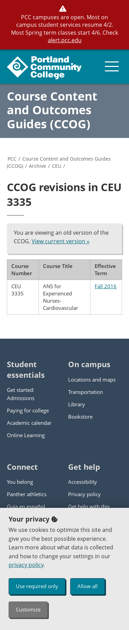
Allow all (87, 586)
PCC (12, 158)
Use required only (37, 586)
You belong (20, 481)
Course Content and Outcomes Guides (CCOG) (52, 110)
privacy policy (26, 565)
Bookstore (80, 416)
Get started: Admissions (20, 393)
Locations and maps (92, 379)
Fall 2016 (106, 286)
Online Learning (26, 435)
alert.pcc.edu (65, 40)
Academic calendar (29, 422)
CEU (56, 166)
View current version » (60, 241)
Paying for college (28, 410)
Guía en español (26, 506)
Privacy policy (84, 494)
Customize (28, 609)
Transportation (85, 391)
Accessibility (82, 481)
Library (76, 404)
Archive (37, 166)
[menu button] (112, 66)
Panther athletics (26, 494)
